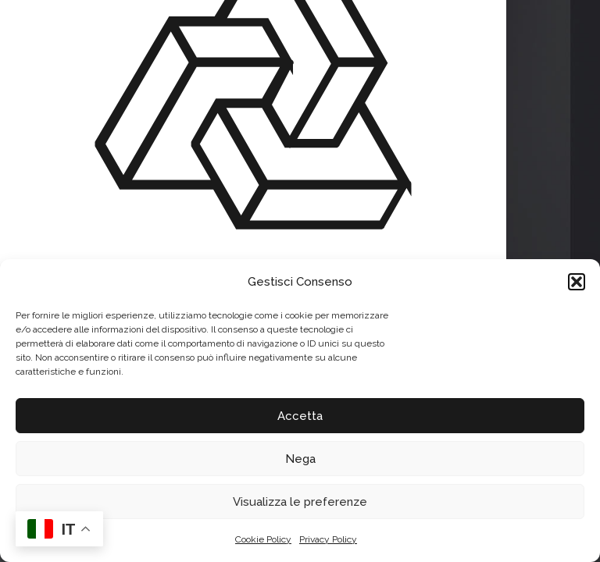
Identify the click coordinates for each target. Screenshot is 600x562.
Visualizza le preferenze (300, 502)
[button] (576, 282)
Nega (300, 459)
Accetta (300, 416)
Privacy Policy (328, 539)
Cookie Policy (263, 539)
